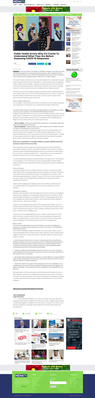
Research (48, 4)
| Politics (46, 14)
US (16, 14)
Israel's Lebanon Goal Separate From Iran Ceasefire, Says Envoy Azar (39, 330)
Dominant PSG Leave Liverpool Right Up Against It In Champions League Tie (39, 362)
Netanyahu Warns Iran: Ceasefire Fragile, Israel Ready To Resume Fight (22, 330)
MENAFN (16, 71)
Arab (30, 14)
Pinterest (73, 383)
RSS (72, 387)
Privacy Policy (35, 379)
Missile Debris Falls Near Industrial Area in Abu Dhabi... (76, 34)
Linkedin (73, 385)
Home (15, 4)
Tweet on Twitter (41, 63)
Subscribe (53, 386)
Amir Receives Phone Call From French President (56, 361)
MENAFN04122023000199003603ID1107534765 (28, 289)
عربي (74, 1)
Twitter (73, 379)
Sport (76, 14)
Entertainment (67, 14)
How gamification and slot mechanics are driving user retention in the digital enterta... (74, 95)
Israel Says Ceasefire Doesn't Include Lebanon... (76, 39)
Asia (35, 14)
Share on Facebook (32, 63)
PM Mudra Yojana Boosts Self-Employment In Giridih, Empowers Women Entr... (75, 56)
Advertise (35, 383)
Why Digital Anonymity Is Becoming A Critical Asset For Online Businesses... (73, 89)
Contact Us (35, 381)
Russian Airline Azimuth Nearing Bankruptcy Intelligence (54, 344)
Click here (23, 386)
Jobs (33, 387)
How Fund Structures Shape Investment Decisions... (73, 86)
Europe (23, 14)
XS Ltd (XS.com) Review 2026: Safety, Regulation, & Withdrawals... (73, 92)
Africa (41, 14)
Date (15, 63)
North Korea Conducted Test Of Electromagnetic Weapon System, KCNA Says (56, 330)
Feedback (35, 388)
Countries (55, 4)
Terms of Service (36, 378)
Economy (54, 14)
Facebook (73, 378)
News (20, 4)
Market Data (40, 4)
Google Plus (74, 381)
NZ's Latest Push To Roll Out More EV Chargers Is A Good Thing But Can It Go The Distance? (39, 346)
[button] (77, 1)
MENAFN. (22, 395)
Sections (63, 4)
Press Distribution (29, 4)
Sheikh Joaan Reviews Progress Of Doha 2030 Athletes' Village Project (22, 362)
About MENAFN (36, 385)
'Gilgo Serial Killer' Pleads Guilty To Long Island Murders (22, 343)
